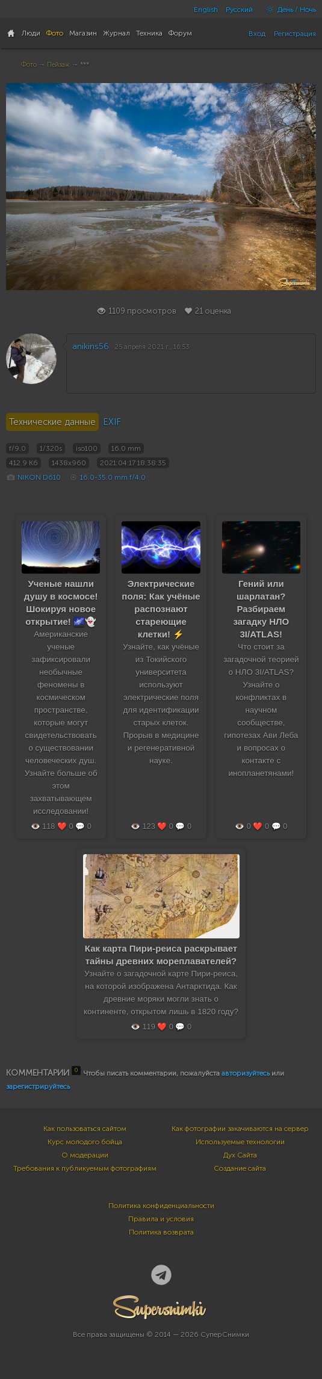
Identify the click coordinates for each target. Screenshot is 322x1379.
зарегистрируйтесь (38, 1086)
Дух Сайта (240, 1155)
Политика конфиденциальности (161, 1205)
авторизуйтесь (245, 1073)
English (206, 9)
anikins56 (91, 346)
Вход (257, 33)
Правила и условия (161, 1219)
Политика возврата (161, 1232)
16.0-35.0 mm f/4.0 (113, 477)
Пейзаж (58, 65)
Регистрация (295, 33)
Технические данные (52, 422)
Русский (239, 9)
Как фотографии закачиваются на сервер (240, 1128)
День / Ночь (288, 9)
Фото (29, 65)
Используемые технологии (240, 1142)
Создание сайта (240, 1168)
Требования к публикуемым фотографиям (84, 1168)
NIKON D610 (39, 477)
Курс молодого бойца (85, 1142)
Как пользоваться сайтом (84, 1128)
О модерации (84, 1155)
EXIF (112, 422)
